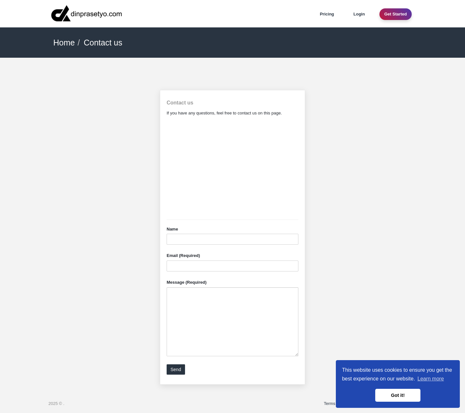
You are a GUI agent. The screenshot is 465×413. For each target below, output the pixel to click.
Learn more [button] (431, 378)
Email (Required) (183, 255)
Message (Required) (187, 282)
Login (359, 14)
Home (64, 42)
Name (172, 229)
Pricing (327, 14)
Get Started (395, 14)
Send (175, 369)
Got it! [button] (398, 395)
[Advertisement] (232, 168)
